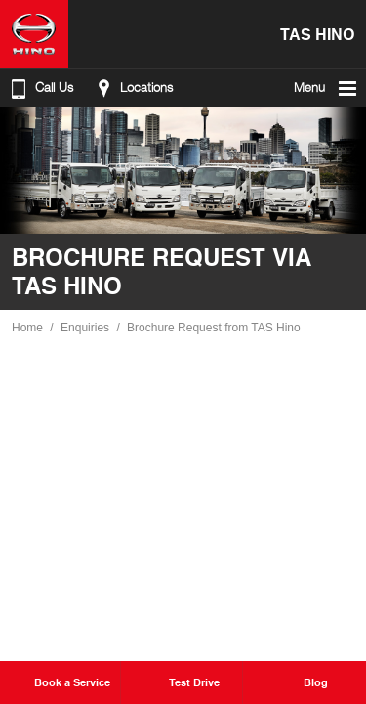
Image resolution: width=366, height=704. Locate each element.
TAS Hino (317, 33)
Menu (326, 88)
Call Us (40, 88)
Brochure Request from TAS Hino (214, 327)
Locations (132, 88)
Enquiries (85, 327)
